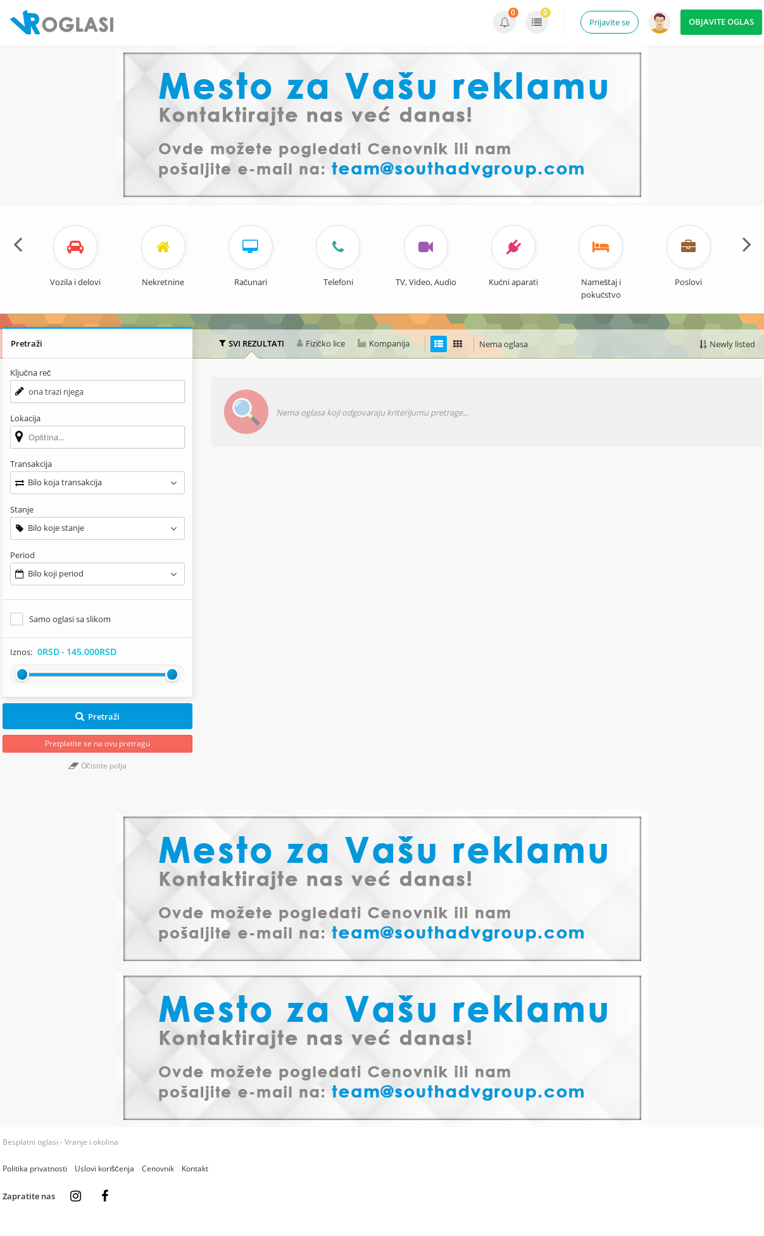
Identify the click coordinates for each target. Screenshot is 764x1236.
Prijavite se (609, 22)
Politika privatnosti (35, 1168)
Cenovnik (158, 1168)
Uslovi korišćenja (104, 1168)
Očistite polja (97, 765)
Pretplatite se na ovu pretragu (97, 743)
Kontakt (195, 1168)
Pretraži (97, 716)
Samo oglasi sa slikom (70, 619)
